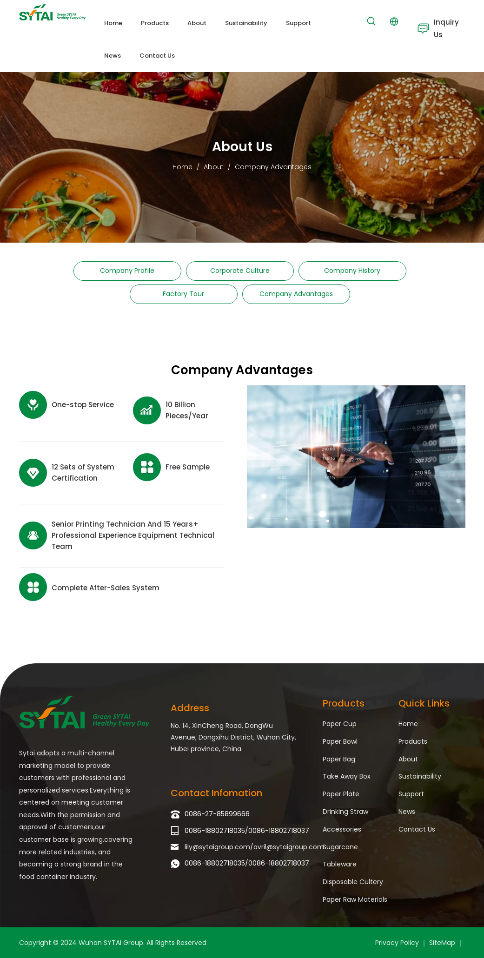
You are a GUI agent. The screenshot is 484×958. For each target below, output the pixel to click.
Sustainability (419, 776)
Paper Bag (339, 759)
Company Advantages (296, 293)
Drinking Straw (345, 811)
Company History (352, 270)
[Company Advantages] (356, 456)
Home (408, 723)
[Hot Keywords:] (371, 21)
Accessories (342, 829)
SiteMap (442, 942)
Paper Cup (340, 723)
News (406, 811)
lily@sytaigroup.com (217, 847)
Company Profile (127, 270)
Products (412, 741)
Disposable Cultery (353, 881)
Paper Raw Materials (355, 899)
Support (411, 794)
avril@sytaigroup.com (288, 847)
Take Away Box (347, 776)
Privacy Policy (397, 942)
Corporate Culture (240, 270)
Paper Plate (341, 794)
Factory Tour (183, 293)
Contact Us (416, 829)
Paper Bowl (340, 741)
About (408, 759)
